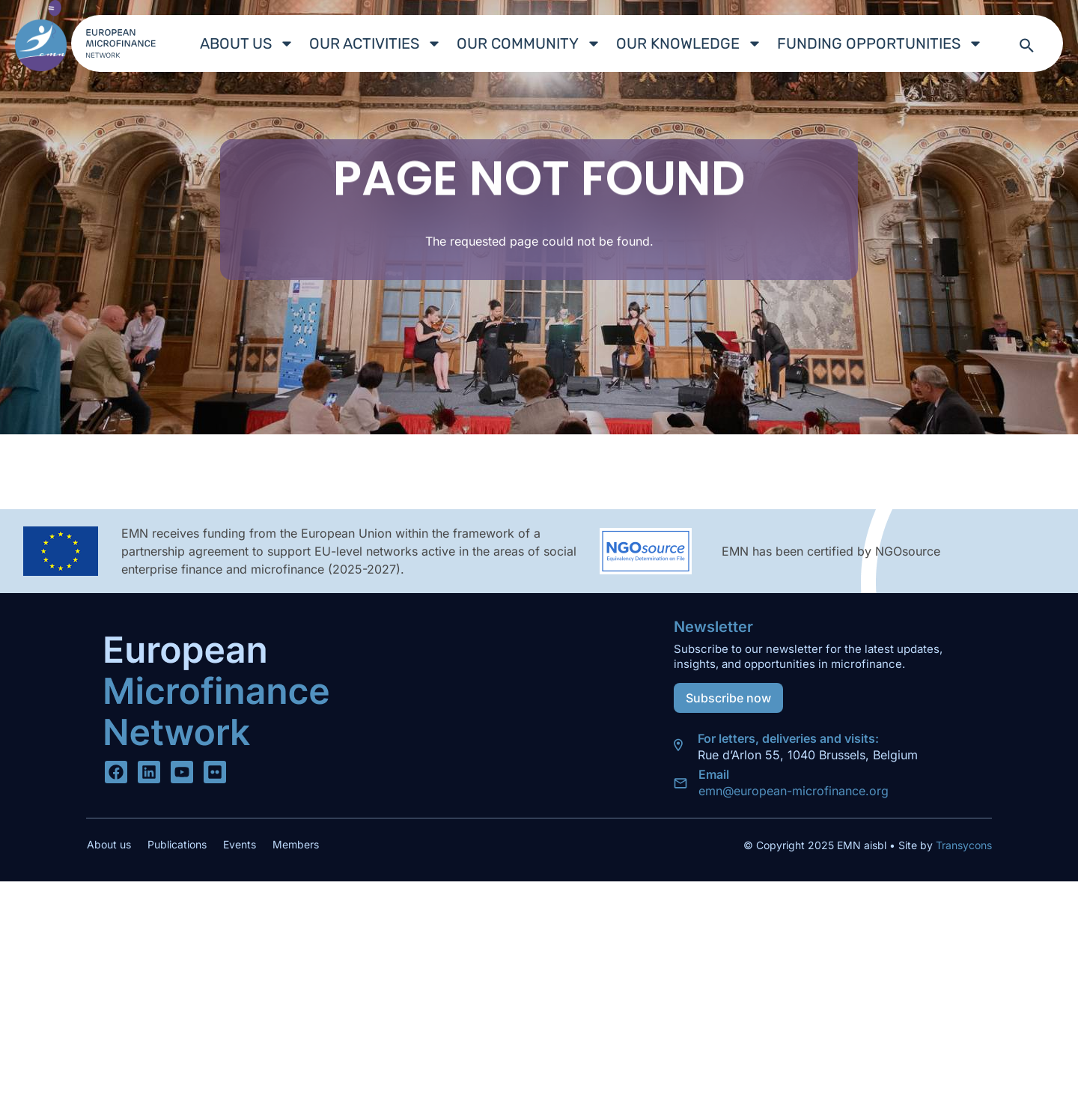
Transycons (962, 845)
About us (247, 43)
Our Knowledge (689, 43)
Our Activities (375, 43)
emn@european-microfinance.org (793, 790)
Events (239, 844)
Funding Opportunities (880, 43)
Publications (177, 844)
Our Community (529, 43)
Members (295, 844)
